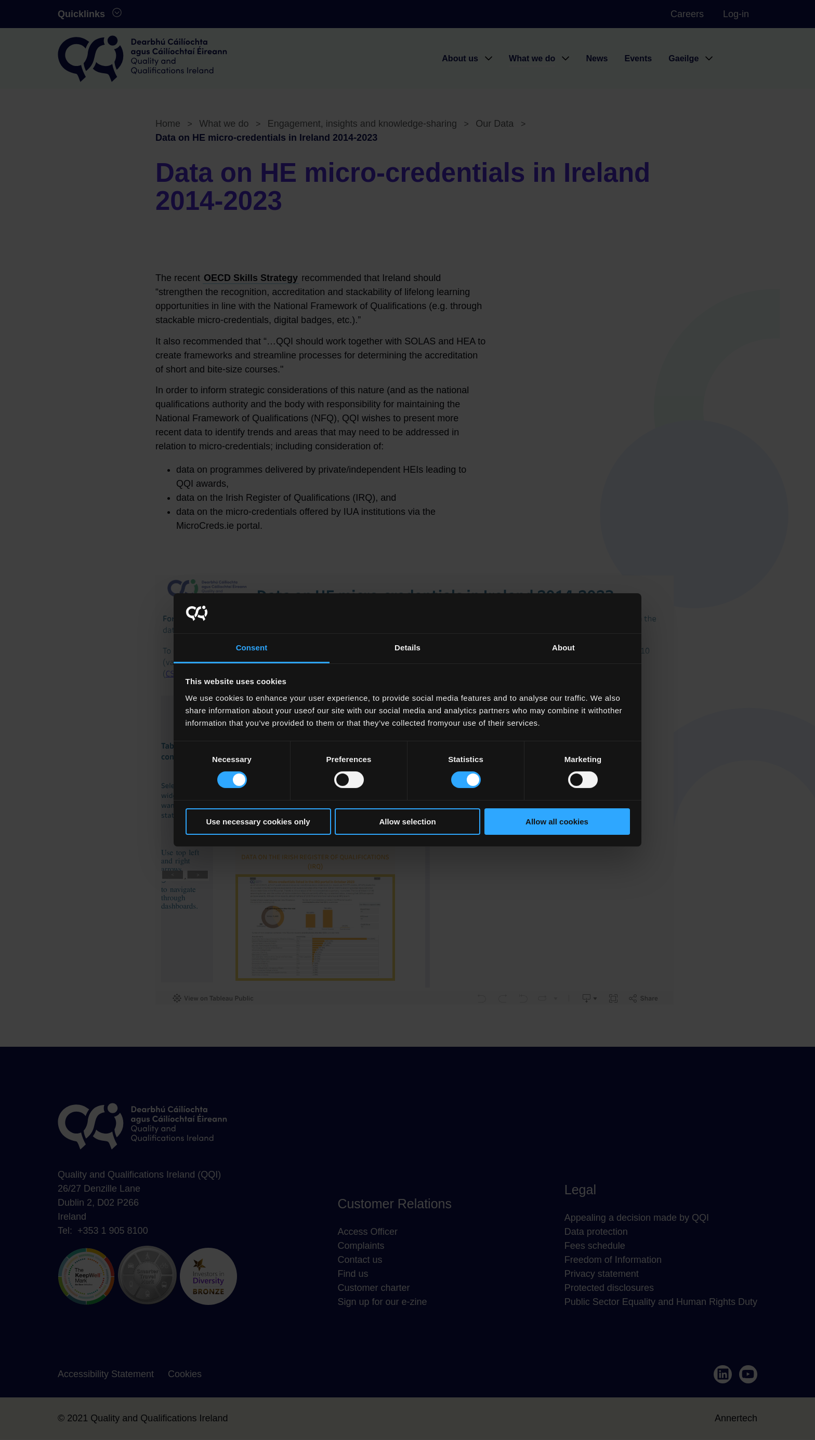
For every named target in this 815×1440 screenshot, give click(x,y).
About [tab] (563, 647)
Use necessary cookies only (258, 821)
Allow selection (407, 821)
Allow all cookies (556, 821)
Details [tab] (407, 647)
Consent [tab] (252, 647)
